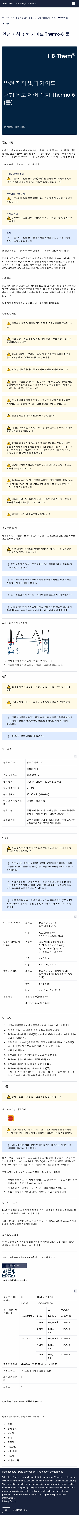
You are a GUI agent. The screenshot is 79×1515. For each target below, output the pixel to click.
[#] (6, 1510)
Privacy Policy (9, 1501)
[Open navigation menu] (73, 3)
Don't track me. (20, 1510)
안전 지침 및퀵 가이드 (25, 18)
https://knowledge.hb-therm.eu (19, 261)
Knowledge (6, 18)
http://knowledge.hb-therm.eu (40, 721)
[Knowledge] (21, 3)
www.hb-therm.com (11, 268)
